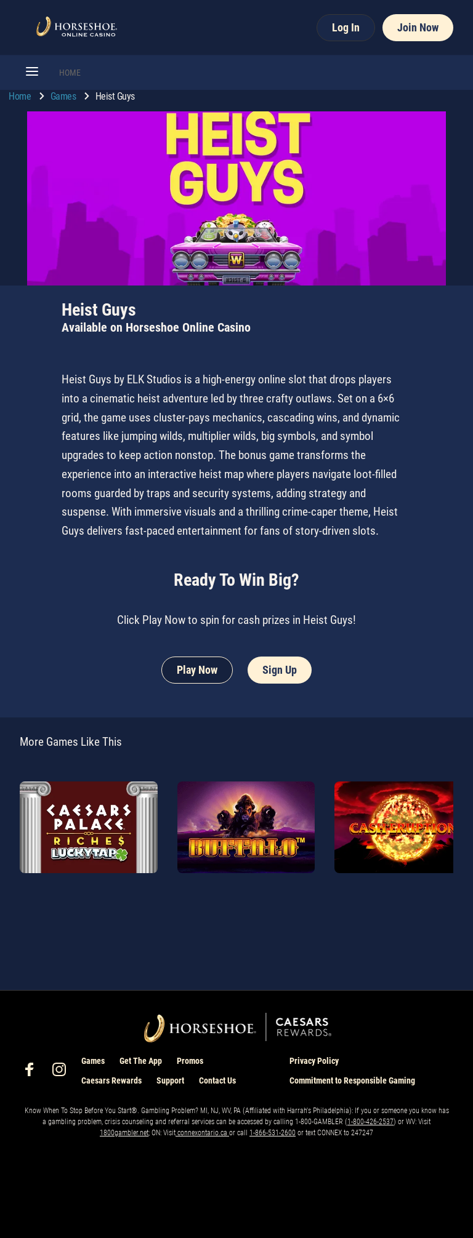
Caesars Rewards (111, 1080)
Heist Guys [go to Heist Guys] (115, 96)
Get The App (140, 1061)
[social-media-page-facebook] (33, 1073)
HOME (70, 73)
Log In (346, 27)
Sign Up (279, 669)
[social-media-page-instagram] (63, 1073)
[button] (32, 72)
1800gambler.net (124, 1132)
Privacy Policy (314, 1061)
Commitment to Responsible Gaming (352, 1080)
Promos (190, 1061)
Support (170, 1080)
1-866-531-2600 (272, 1132)
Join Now (418, 27)
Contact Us (217, 1080)
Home (21, 96)
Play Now (197, 669)
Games (64, 96)
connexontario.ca (202, 1132)
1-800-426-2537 (370, 1121)
